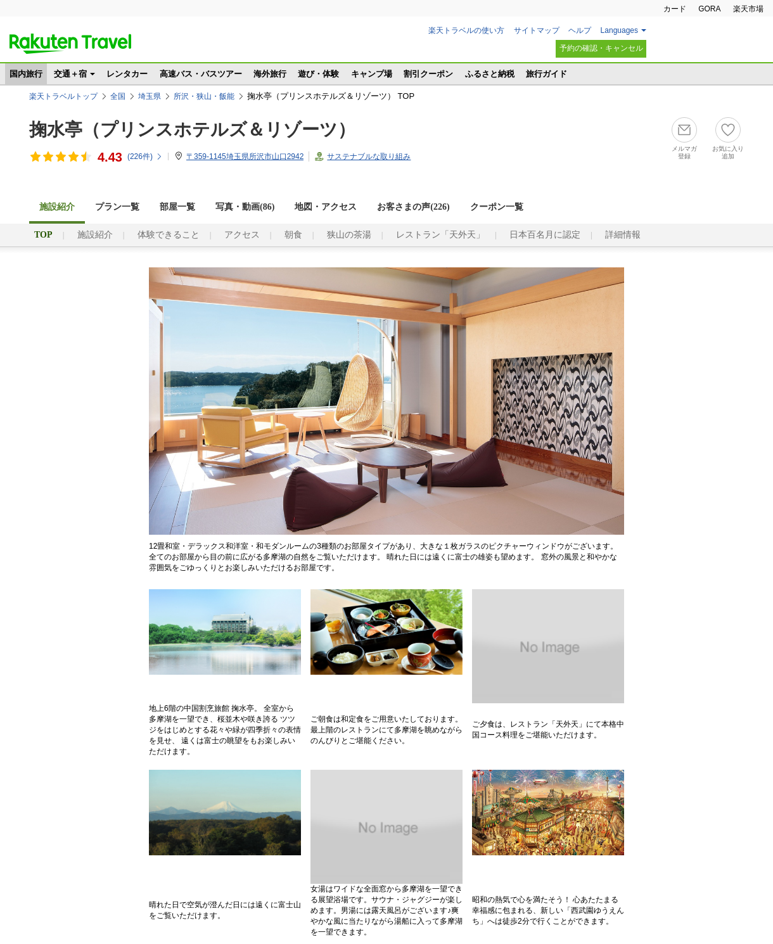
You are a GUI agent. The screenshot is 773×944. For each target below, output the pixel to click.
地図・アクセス (326, 207)
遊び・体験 (318, 74)
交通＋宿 (70, 74)
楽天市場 (748, 8)
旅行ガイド (546, 74)
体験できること (168, 234)
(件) (145, 156)
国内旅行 (26, 74)
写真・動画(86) (244, 207)
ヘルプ (579, 30)
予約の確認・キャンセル (601, 48)
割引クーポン (428, 74)
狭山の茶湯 (349, 234)
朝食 (293, 234)
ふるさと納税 (489, 74)
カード (674, 8)
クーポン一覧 (496, 207)
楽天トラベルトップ (63, 96)
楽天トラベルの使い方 (466, 30)
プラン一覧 (117, 207)
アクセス (242, 234)
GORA (709, 8)
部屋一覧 (177, 207)
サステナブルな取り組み (369, 156)
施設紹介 (95, 234)
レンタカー (127, 74)
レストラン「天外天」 (440, 234)
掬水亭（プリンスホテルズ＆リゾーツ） (192, 129)
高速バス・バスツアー (201, 74)
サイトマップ (536, 30)
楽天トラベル (70, 44)
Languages (619, 30)
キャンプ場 (371, 74)
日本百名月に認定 (544, 234)
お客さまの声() (413, 207)
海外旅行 (269, 74)
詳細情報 (623, 234)
